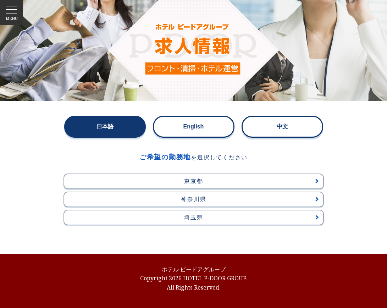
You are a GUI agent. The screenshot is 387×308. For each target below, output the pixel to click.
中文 (282, 126)
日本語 (105, 126)
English (193, 126)
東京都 (251, 181)
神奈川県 (249, 199)
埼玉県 (251, 217)
